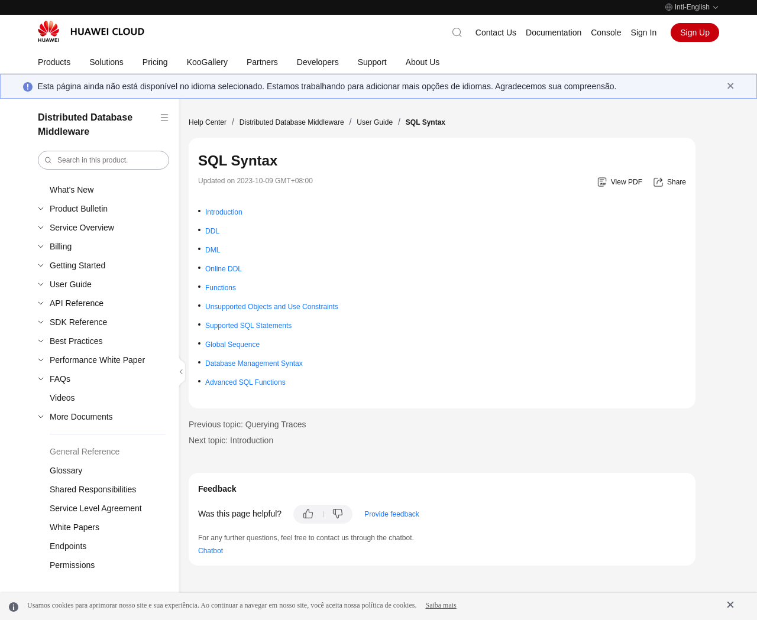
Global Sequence (232, 344)
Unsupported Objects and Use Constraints (271, 307)
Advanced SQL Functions (245, 382)
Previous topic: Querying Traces (247, 424)
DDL (212, 231)
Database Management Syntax (254, 363)
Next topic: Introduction (231, 440)
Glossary (66, 470)
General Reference (84, 451)
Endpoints (68, 546)
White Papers (74, 527)
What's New (71, 189)
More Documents (81, 416)
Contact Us (495, 32)
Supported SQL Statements (248, 326)
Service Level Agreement (96, 508)
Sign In (644, 32)
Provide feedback (391, 514)
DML (212, 250)
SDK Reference (78, 322)
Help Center (208, 122)
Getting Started (77, 265)
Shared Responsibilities (93, 489)
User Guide (71, 284)
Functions (220, 288)
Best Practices (76, 341)
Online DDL (223, 269)
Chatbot (210, 551)
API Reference (76, 303)
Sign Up (695, 32)
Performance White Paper (97, 360)
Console (606, 32)
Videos (62, 397)
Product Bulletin (79, 208)
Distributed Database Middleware (292, 122)
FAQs (60, 379)
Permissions (72, 565)
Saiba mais (440, 605)
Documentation (553, 32)
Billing (61, 246)
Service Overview (82, 227)
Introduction (223, 212)
